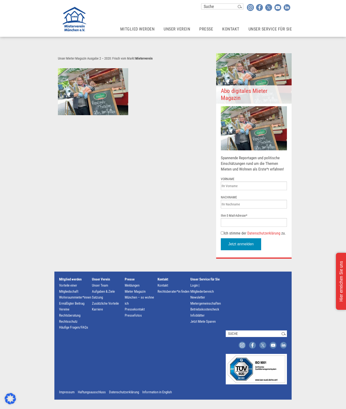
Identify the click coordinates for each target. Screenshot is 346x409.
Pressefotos (133, 315)
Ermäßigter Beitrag (71, 303)
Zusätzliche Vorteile (105, 303)
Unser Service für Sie (205, 279)
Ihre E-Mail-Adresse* (234, 215)
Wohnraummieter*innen (75, 297)
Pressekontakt (135, 309)
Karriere (97, 309)
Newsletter (197, 297)
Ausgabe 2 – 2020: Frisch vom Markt (111, 58)
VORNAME (227, 179)
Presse (130, 279)
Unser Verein (101, 279)
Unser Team (100, 285)
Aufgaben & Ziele (103, 291)
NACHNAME (229, 197)
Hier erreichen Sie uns (341, 281)
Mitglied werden (70, 279)
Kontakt (163, 279)
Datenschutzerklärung (263, 233)
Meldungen (132, 285)
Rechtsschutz (68, 321)
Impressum (67, 392)
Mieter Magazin (135, 291)
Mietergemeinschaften (205, 303)
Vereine (64, 309)
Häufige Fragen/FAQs (73, 327)
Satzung (97, 297)
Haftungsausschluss (92, 392)
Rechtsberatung (69, 315)
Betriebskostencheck (204, 309)
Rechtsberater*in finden (173, 291)
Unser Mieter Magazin (72, 58)
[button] (10, 398)
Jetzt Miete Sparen (203, 321)
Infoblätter (197, 315)
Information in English (157, 392)
